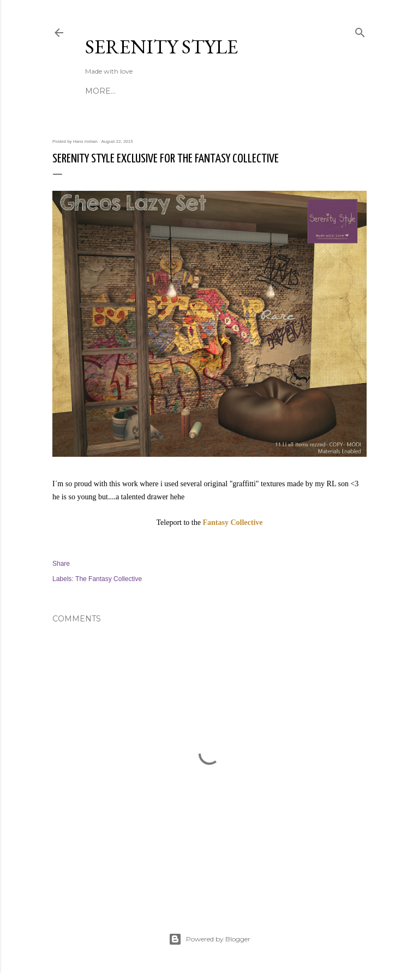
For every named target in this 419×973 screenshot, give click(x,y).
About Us (106, 91)
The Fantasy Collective (108, 579)
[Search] (360, 30)
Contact (152, 91)
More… (300, 91)
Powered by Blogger (209, 939)
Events (193, 91)
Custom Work (247, 91)
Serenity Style (161, 46)
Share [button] (61, 563)
